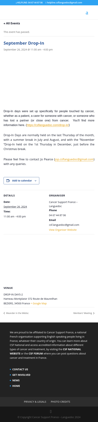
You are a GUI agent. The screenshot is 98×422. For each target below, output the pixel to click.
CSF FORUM (36, 353)
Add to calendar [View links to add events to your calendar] (22, 180)
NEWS (15, 380)
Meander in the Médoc (17, 313)
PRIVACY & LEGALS (35, 401)
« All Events (12, 23)
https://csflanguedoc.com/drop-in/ (48, 125)
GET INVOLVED (21, 374)
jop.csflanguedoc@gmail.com (74, 159)
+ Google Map (39, 303)
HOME (16, 386)
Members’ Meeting (82, 313)
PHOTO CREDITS (60, 401)
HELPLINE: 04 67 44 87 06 (30, 2)
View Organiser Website (63, 229)
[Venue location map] (49, 259)
